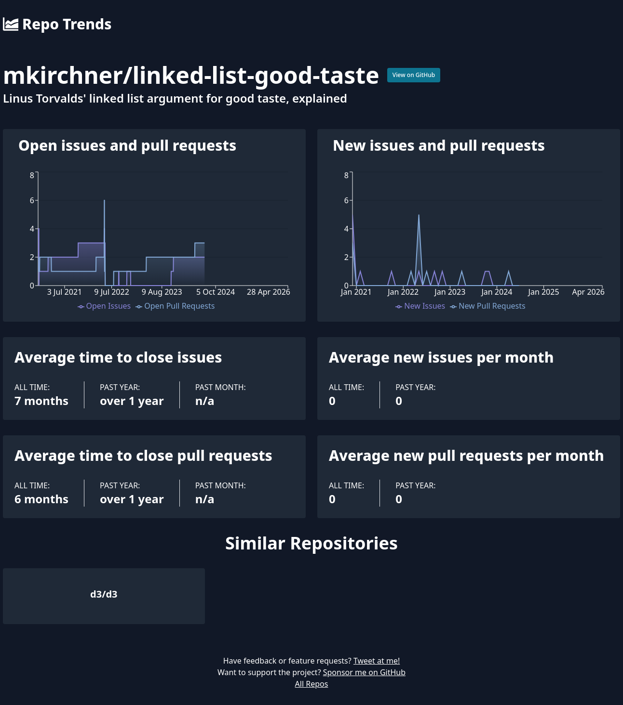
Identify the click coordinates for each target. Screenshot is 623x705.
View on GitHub (414, 75)
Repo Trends (57, 24)
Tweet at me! (376, 660)
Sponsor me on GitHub (364, 672)
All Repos (311, 684)
